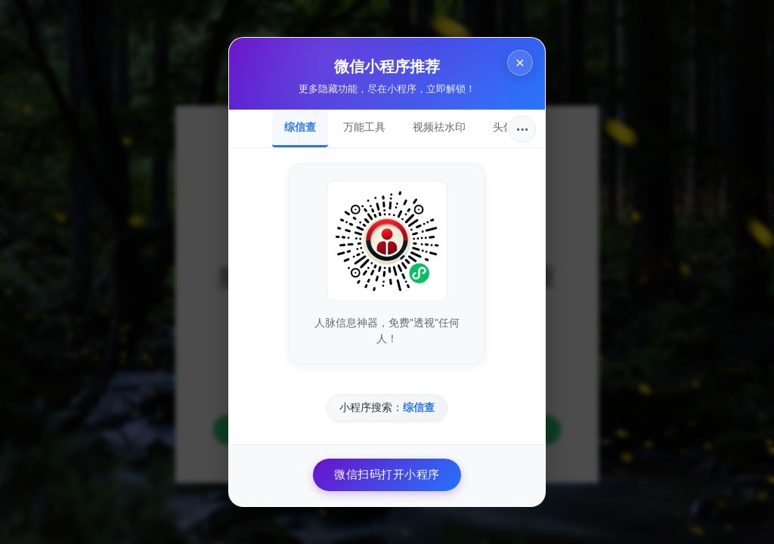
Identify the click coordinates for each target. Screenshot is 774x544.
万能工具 (364, 127)
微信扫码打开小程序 (387, 474)
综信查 (300, 127)
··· (522, 129)
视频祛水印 (439, 127)
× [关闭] (520, 62)
